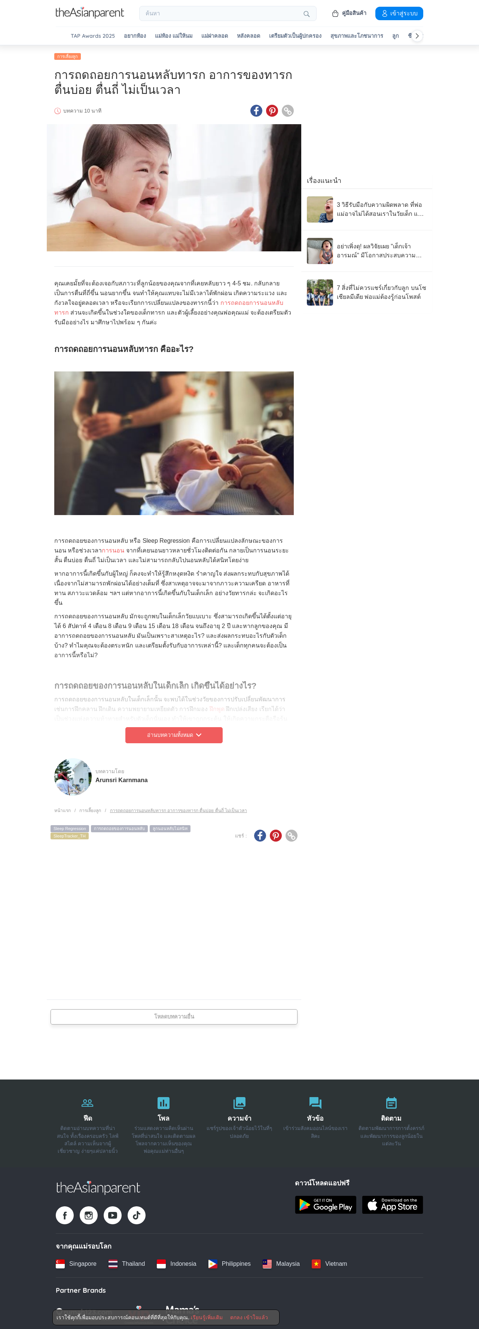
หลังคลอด (248, 36)
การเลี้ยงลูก (67, 55)
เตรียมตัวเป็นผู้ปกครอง (295, 36)
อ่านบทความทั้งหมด (174, 734)
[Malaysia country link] (281, 1262)
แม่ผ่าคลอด (214, 36)
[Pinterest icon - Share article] (272, 110)
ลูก (395, 36)
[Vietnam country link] (329, 1262)
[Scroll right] (417, 36)
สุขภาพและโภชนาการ (356, 36)
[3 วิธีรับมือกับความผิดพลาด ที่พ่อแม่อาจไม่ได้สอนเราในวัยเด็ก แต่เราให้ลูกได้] (367, 208)
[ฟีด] (87, 1122)
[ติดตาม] (391, 1122)
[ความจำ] (239, 1122)
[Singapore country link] (76, 1262)
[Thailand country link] (127, 1262)
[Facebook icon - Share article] (256, 110)
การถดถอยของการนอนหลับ (119, 827)
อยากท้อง (135, 36)
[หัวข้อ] (315, 1122)
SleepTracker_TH (70, 834)
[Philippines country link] (229, 1262)
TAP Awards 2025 (93, 36)
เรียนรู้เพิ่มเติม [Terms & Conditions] (207, 1317)
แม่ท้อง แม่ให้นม (173, 36)
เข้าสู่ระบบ (399, 13)
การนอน (113, 549)
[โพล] (163, 1122)
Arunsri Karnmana (121, 778)
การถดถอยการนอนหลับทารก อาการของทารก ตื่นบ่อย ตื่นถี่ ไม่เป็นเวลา (178, 809)
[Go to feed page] (90, 16)
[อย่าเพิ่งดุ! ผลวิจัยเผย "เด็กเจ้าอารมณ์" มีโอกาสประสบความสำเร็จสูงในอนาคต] (367, 249)
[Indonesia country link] (176, 1262)
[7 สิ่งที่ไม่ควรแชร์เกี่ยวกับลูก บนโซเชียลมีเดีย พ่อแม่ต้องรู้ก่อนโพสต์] (367, 291)
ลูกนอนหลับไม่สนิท (170, 827)
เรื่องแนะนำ (324, 179)
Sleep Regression (70, 827)
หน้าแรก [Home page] (62, 809)
